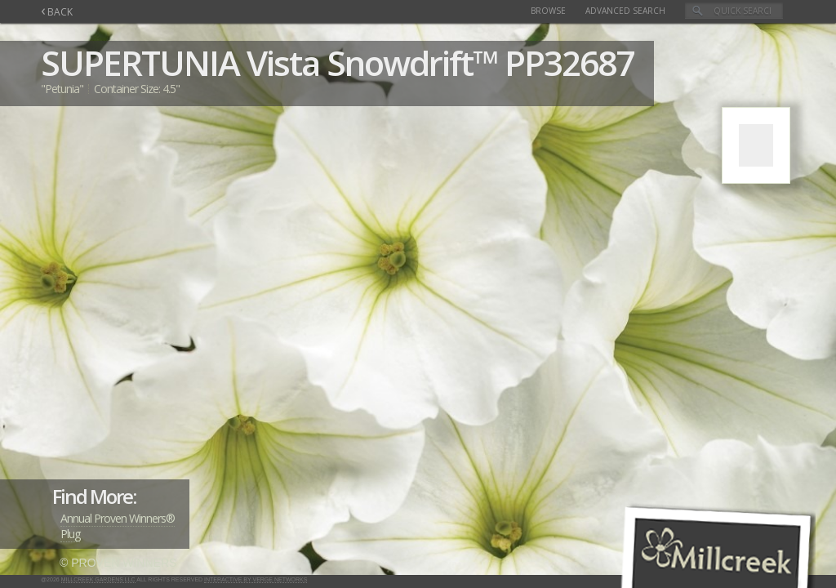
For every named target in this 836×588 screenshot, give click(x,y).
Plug (70, 533)
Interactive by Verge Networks (255, 579)
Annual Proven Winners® (117, 518)
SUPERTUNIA (140, 62)
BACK (57, 12)
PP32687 (569, 62)
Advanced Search (625, 10)
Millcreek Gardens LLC (98, 579)
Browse (548, 10)
